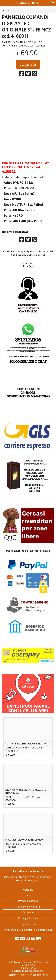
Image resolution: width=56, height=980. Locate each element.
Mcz (43, 254)
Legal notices (28, 924)
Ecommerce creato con (28, 974)
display (31, 254)
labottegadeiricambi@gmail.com (28, 970)
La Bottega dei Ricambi (28, 3)
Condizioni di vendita (28, 906)
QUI (31, 266)
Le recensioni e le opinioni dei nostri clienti (28, 929)
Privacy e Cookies (28, 900)
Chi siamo (28, 912)
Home (28, 895)
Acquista (28, 64)
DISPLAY (5, 10)
